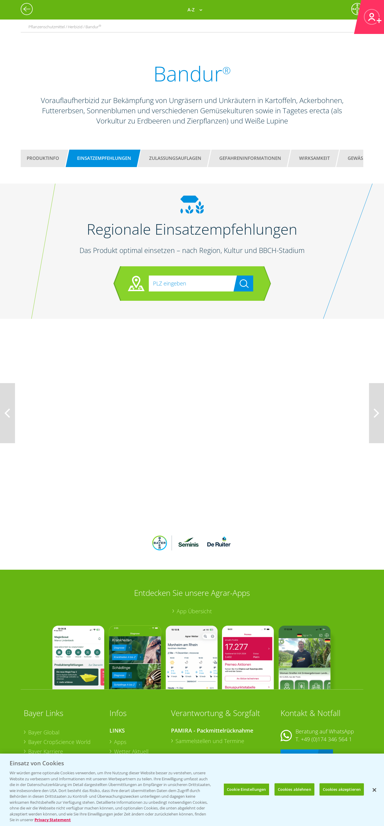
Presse (36, 740)
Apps (120, 702)
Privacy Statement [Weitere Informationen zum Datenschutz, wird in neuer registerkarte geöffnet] (52, 819)
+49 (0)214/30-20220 (326, 742)
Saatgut (123, 749)
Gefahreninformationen (250, 158)
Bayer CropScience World (59, 702)
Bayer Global (43, 692)
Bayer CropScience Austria (60, 721)
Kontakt (298, 715)
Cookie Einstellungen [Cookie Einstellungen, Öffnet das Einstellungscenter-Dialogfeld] (246, 789)
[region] (192, 790)
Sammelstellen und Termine (210, 701)
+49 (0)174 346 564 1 (326, 699)
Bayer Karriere (45, 711)
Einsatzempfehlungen (104, 158)
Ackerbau (125, 740)
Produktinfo (43, 158)
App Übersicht (194, 571)
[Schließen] (374, 790)
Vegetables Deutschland (57, 750)
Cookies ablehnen (294, 789)
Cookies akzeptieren (342, 789)
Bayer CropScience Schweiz (61, 731)
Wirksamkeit (314, 158)
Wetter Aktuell (131, 711)
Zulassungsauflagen (175, 158)
